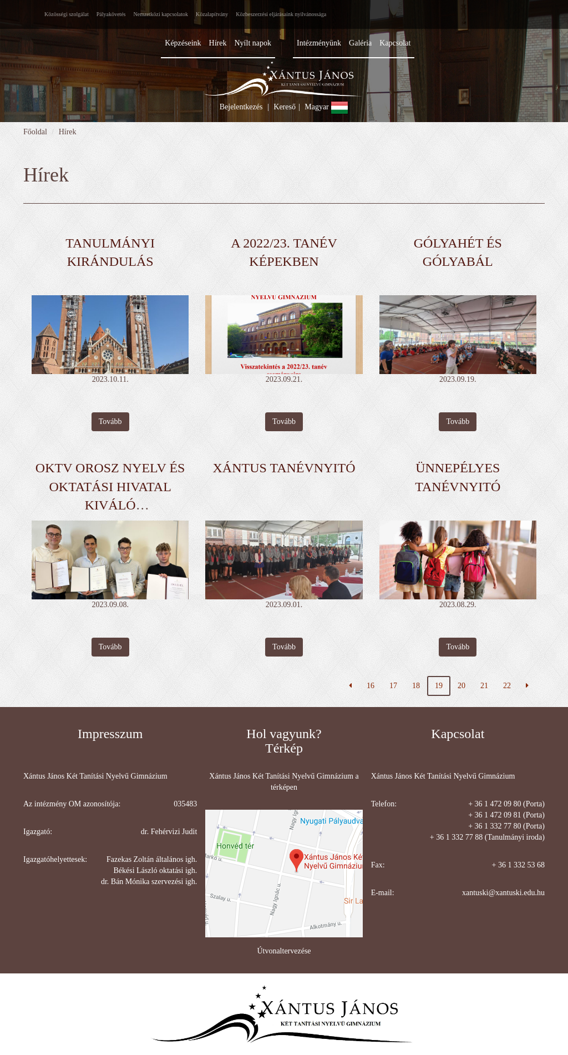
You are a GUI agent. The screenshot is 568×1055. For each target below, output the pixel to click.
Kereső (284, 107)
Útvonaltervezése (284, 951)
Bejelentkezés (241, 107)
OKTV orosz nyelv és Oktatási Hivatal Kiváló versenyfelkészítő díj (110, 505)
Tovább (110, 421)
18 (416, 686)
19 (439, 686)
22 (507, 686)
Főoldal (35, 132)
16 (370, 686)
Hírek (68, 132)
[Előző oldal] (350, 686)
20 (461, 686)
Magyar (326, 107)
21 (484, 686)
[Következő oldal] (527, 686)
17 (393, 686)
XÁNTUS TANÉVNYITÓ (284, 468)
